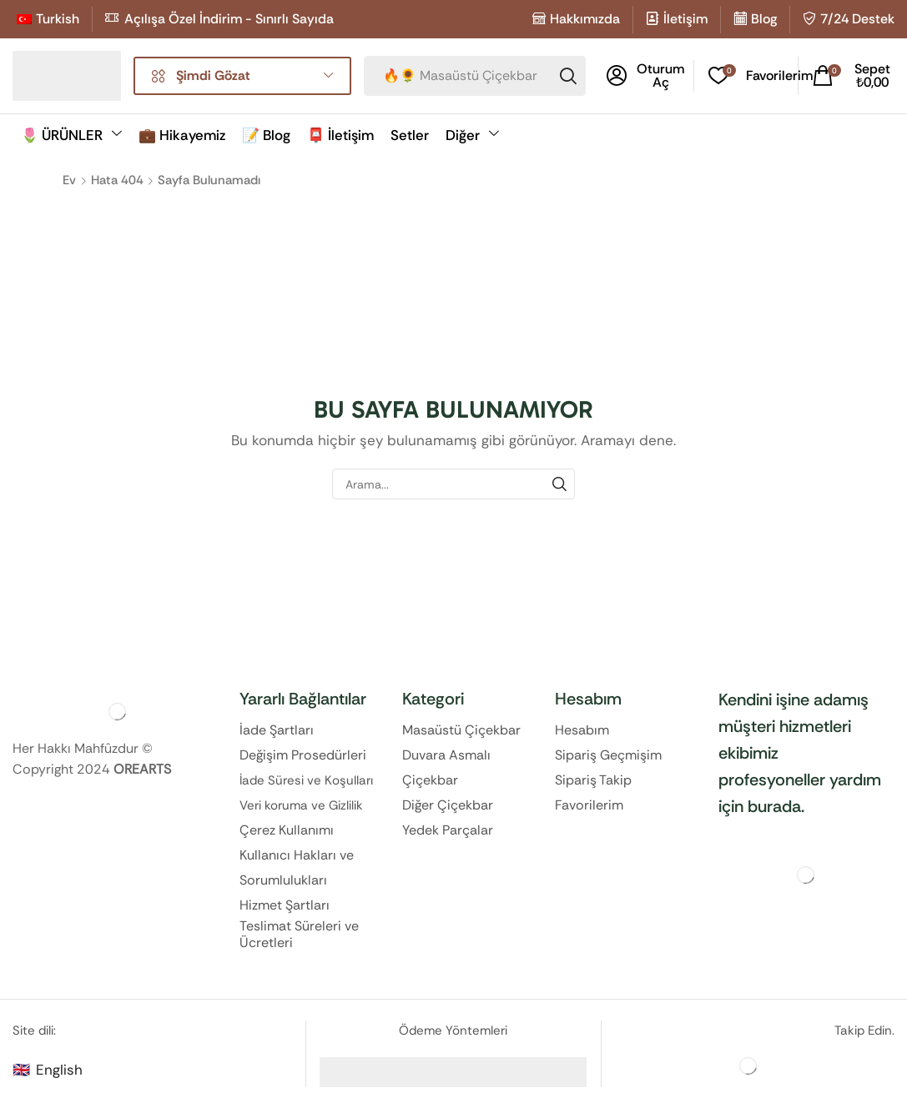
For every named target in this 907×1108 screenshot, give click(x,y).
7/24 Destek (857, 19)
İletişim (685, 19)
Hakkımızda (585, 19)
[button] (645, 76)
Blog (764, 19)
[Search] (568, 76)
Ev (69, 180)
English (59, 1069)
